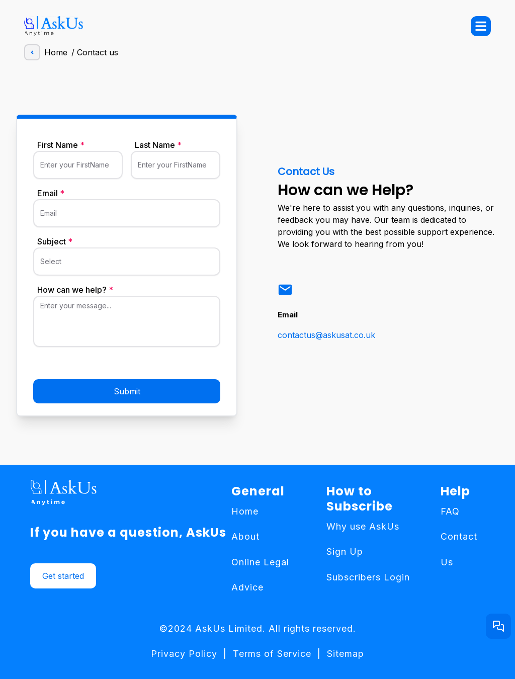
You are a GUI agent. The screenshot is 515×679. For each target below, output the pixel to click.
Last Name (158, 145)
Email (50, 193)
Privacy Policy (184, 653)
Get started (63, 576)
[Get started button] (498, 626)
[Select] (126, 266)
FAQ (450, 511)
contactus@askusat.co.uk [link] (326, 335)
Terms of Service (272, 653)
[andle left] (32, 52)
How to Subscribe (359, 499)
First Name (60, 145)
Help (455, 491)
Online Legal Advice (260, 574)
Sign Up (344, 551)
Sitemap (345, 653)
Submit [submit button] (127, 391)
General (258, 491)
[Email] (126, 217)
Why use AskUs (362, 526)
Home (45, 52)
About (245, 536)
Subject (54, 241)
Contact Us (459, 549)
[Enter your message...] (126, 325)
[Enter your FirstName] (78, 169)
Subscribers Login (368, 577)
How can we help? (75, 290)
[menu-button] (481, 26)
